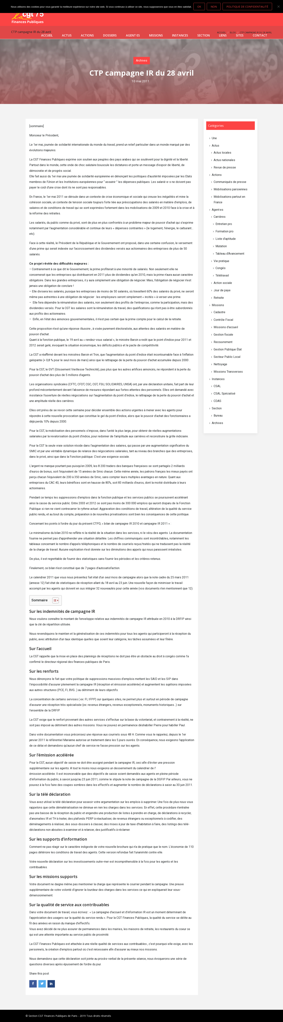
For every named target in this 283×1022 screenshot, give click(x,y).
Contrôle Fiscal (223, 320)
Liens (223, 35)
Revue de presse (225, 167)
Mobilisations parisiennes (230, 189)
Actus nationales (224, 160)
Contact (260, 35)
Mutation (221, 246)
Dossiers (110, 35)
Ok (199, 6)
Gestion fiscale (223, 334)
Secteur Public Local (227, 357)
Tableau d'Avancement (229, 253)
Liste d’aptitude (225, 239)
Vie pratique (221, 261)
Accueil (47, 35)
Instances (180, 35)
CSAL (217, 386)
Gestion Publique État (228, 349)
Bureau (218, 415)
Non (214, 6)
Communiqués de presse (230, 182)
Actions (87, 35)
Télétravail (222, 275)
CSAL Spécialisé (224, 393)
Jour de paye (222, 290)
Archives (141, 60)
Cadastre (219, 312)
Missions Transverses (228, 371)
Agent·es (133, 35)
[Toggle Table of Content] (54, 600)
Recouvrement (223, 342)
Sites (239, 35)
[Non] (278, 6)
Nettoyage (220, 364)
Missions (156, 35)
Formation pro (224, 231)
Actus (67, 35)
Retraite (219, 297)
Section (203, 35)
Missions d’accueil (226, 327)
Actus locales (222, 152)
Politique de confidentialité (247, 6)
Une (214, 138)
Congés (220, 268)
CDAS (217, 401)
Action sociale (223, 283)
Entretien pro (223, 224)
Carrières (220, 216)
